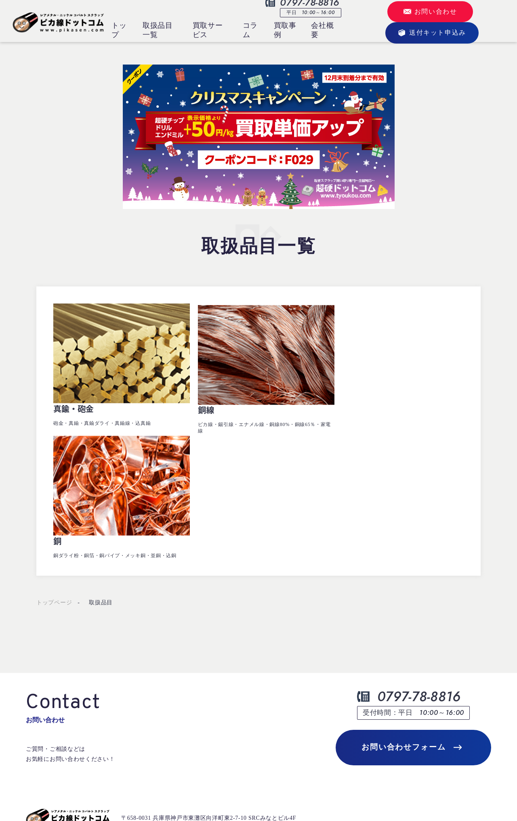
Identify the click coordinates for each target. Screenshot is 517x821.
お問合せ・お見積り (240, 715)
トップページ (54, 447)
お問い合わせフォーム (411, 592)
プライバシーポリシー (138, 794)
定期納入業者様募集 (429, 694)
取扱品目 (101, 447)
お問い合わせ (430, 11)
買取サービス (208, 30)
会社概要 (322, 30)
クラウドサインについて (341, 694)
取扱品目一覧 (158, 30)
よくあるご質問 (329, 715)
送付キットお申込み (146, 756)
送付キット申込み (432, 33)
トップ (118, 30)
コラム (250, 30)
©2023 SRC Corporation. (459, 794)
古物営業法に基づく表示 (58, 794)
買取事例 (285, 30)
